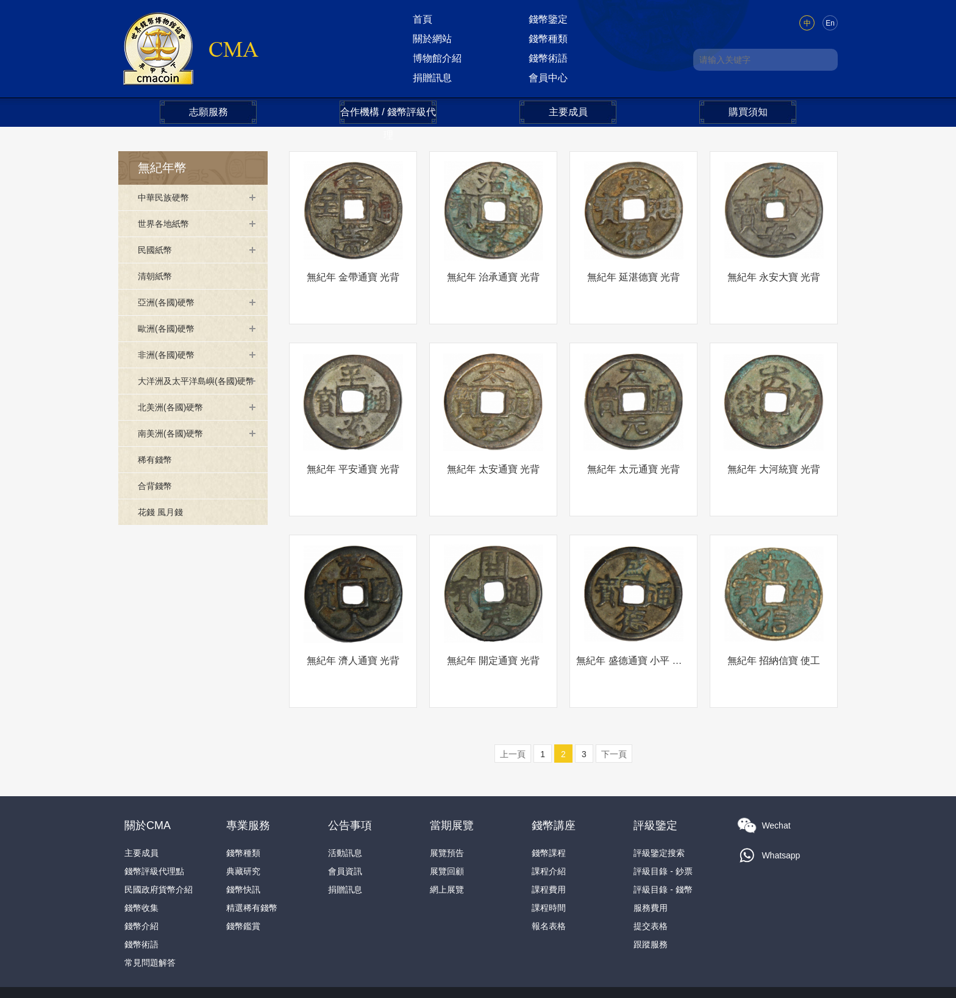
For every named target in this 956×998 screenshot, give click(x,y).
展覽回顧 (447, 827)
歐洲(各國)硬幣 (170, 328)
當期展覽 (452, 781)
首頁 (422, 19)
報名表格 (549, 882)
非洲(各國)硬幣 (170, 354)
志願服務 (208, 112)
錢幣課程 (549, 809)
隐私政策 (656, 980)
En (830, 23)
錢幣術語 (548, 58)
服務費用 (650, 864)
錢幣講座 (554, 781)
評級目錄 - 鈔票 (662, 827)
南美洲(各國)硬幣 (175, 451)
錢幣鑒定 (548, 19)
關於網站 (432, 39)
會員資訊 (345, 827)
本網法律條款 (601, 980)
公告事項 (350, 781)
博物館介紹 (437, 58)
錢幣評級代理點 (154, 827)
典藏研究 (243, 827)
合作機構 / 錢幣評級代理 (388, 115)
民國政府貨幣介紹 (158, 845)
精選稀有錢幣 (251, 864)
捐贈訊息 (432, 78)
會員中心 (548, 78)
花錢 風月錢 (163, 530)
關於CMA (147, 781)
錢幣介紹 (141, 882)
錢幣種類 (548, 39)
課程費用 (549, 845)
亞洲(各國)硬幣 (170, 302)
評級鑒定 (655, 781)
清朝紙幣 (157, 276)
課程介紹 (549, 827)
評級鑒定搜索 (659, 809)
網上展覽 (447, 845)
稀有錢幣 (157, 477)
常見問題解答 (150, 919)
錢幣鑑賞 (243, 882)
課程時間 (549, 864)
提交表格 (650, 882)
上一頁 (513, 710)
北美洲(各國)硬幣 (175, 425)
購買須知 (748, 112)
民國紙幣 (157, 249)
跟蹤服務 (650, 900)
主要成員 (568, 112)
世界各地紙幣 (167, 223)
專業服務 (248, 781)
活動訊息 (345, 809)
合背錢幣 (157, 504)
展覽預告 (447, 809)
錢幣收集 (141, 864)
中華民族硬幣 (167, 197)
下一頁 (614, 710)
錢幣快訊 (243, 845)
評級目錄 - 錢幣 (662, 845)
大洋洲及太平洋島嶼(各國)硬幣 (195, 390)
